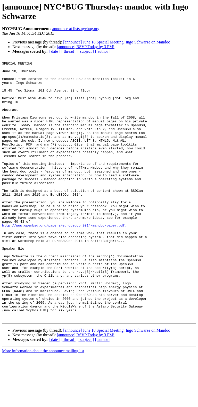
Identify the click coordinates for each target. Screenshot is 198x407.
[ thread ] (69, 51)
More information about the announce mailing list (43, 402)
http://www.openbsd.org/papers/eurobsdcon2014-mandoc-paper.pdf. (64, 258)
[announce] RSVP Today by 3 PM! (85, 46)
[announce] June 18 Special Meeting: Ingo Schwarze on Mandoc (116, 42)
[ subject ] (86, 51)
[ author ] (103, 51)
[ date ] (54, 51)
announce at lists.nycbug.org (76, 28)
